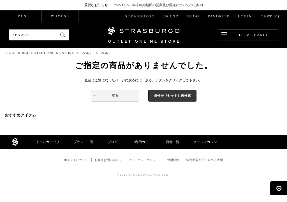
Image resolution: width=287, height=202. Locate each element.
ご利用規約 (172, 160)
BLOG (193, 16)
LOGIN (245, 16)
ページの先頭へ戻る (278, 188)
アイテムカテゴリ (46, 142)
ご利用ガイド (142, 142)
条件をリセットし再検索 (172, 96)
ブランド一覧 (83, 142)
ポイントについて (76, 160)
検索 (63, 35)
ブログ (113, 142)
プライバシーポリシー (143, 160)
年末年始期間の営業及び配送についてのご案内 (167, 5)
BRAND (171, 16)
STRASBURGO (140, 16)
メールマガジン (205, 142)
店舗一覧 (172, 142)
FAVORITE (219, 16)
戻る (115, 96)
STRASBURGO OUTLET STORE (144, 35)
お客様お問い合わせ (108, 160)
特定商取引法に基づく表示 (204, 160)
